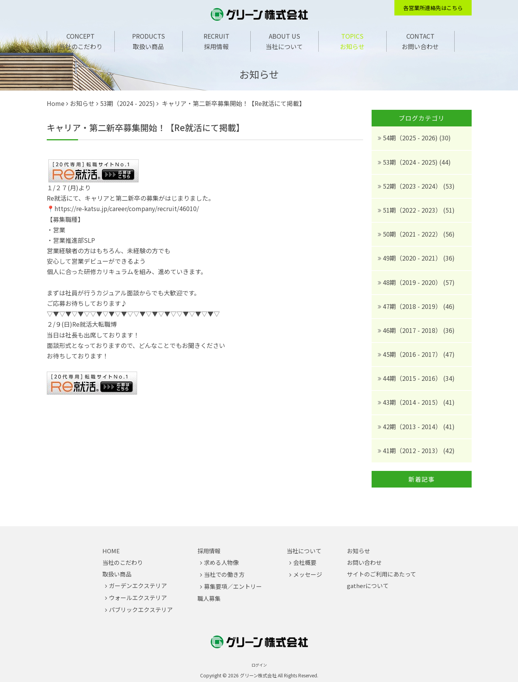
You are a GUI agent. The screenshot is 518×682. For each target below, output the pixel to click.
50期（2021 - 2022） (413, 234)
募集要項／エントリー (233, 586)
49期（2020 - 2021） (413, 258)
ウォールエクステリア (138, 597)
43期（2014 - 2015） (413, 402)
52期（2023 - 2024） (413, 186)
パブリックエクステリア (141, 609)
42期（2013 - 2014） (413, 426)
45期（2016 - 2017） (413, 354)
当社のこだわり (80, 46)
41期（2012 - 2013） (413, 450)
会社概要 (304, 562)
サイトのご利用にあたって (381, 574)
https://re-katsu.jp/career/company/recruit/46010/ (126, 208)
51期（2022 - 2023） (413, 210)
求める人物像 (221, 562)
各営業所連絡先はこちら (433, 8)
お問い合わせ (420, 46)
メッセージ (307, 574)
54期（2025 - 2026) (411, 137)
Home (56, 103)
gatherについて (368, 585)
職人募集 (209, 598)
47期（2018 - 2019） (413, 306)
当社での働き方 (224, 574)
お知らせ (352, 46)
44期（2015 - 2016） (413, 378)
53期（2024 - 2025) (127, 103)
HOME (111, 551)
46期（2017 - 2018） (413, 330)
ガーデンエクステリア (138, 585)
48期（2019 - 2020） (413, 282)
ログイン (259, 665)
